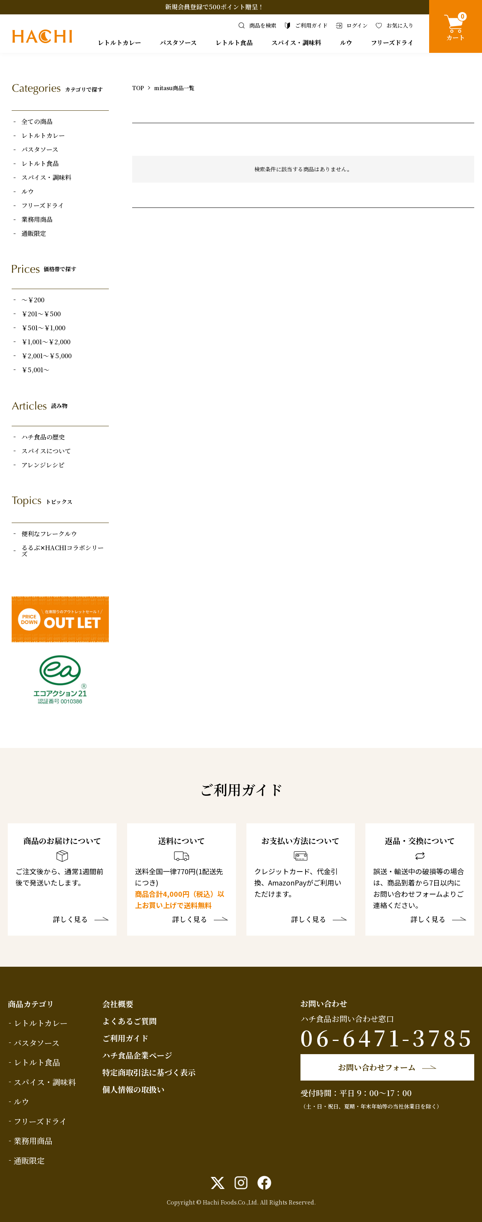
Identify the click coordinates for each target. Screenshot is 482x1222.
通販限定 (33, 233)
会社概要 (117, 1003)
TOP (138, 88)
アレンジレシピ (43, 465)
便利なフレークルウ (49, 534)
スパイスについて (46, 451)
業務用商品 (36, 219)
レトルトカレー (119, 42)
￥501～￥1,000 (43, 328)
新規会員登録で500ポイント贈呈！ (214, 6)
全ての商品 (36, 122)
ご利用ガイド (125, 1038)
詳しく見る (70, 919)
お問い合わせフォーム (377, 1067)
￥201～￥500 (41, 314)
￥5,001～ (35, 370)
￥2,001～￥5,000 (46, 356)
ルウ (346, 42)
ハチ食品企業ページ (137, 1055)
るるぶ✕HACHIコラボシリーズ (62, 551)
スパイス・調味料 (296, 42)
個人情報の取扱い (133, 1089)
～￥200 (32, 300)
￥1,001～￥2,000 (45, 342)
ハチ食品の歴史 (43, 437)
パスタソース (178, 42)
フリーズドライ (392, 42)
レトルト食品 (234, 42)
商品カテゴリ (31, 1003)
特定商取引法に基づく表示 (149, 1072)
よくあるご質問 (129, 1021)
